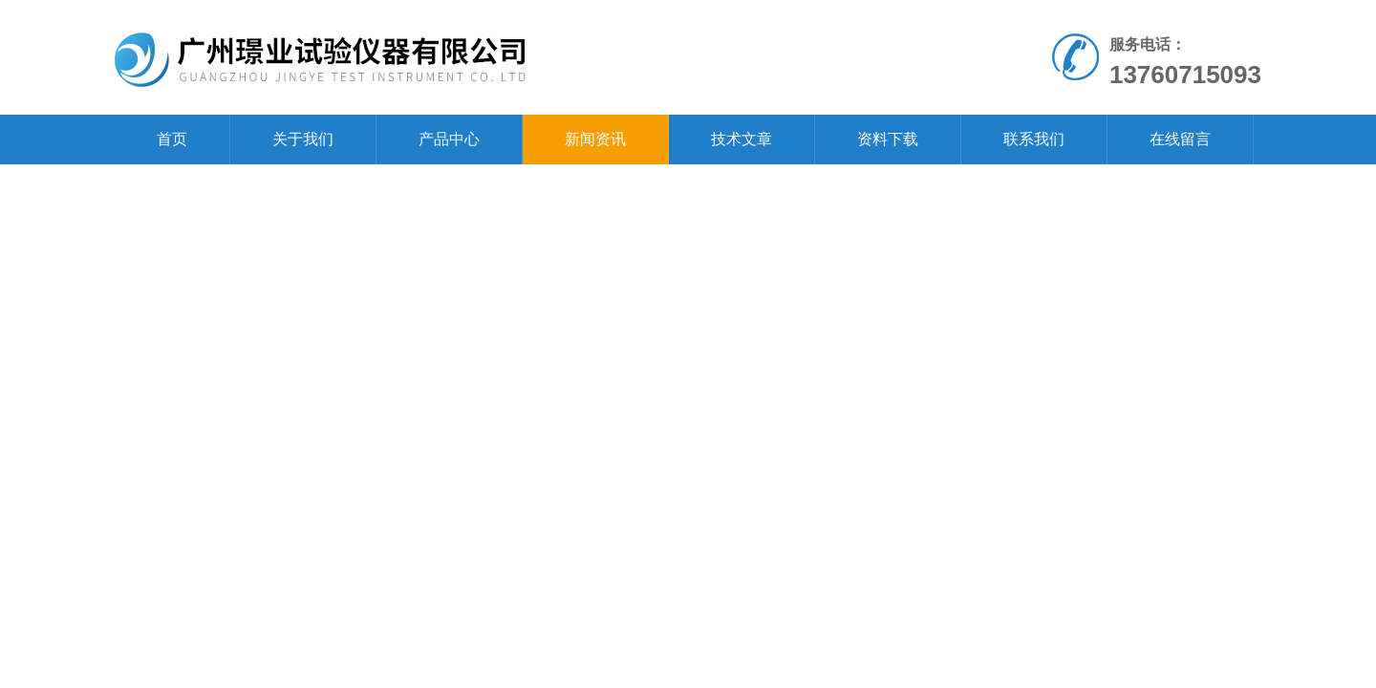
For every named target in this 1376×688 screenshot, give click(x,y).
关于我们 (302, 139)
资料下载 (887, 139)
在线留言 (1180, 139)
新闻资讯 (595, 139)
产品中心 (449, 139)
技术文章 (741, 139)
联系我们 (1033, 139)
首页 (172, 139)
